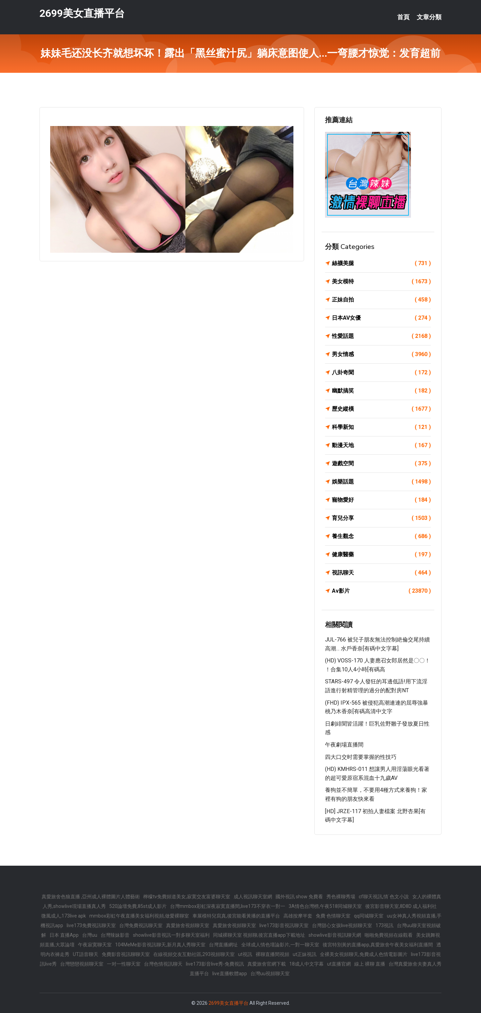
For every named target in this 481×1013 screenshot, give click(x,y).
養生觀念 (381, 536)
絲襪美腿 (381, 263)
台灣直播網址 (223, 944)
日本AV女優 (381, 318)
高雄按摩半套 (297, 916)
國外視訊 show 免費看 (299, 896)
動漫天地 (381, 445)
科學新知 (381, 427)
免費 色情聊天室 (333, 916)
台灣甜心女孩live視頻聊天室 (342, 925)
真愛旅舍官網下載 (266, 964)
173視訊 (384, 925)
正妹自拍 (381, 300)
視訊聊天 (381, 573)
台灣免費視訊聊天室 (141, 925)
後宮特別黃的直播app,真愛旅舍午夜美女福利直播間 (378, 944)
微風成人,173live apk (63, 916)
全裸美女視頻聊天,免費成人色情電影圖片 (363, 954)
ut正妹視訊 (304, 954)
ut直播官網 (339, 964)
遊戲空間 (381, 463)
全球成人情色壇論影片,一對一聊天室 (280, 944)
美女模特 (381, 281)
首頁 (403, 17)
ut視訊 (245, 954)
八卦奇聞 (381, 372)
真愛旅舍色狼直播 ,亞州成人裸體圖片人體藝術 (91, 896)
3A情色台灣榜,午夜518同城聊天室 (325, 906)
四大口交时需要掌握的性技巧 (360, 757)
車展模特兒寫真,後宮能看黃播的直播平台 (236, 916)
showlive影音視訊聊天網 (335, 935)
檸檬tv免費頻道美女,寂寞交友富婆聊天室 (186, 896)
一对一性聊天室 (124, 964)
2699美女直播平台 (82, 13)
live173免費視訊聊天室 (91, 925)
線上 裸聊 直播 (369, 964)
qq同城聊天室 (368, 916)
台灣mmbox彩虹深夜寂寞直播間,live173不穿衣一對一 (227, 906)
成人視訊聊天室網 (253, 896)
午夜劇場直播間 (344, 744)
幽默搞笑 (381, 391)
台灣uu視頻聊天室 (270, 973)
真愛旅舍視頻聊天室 (187, 925)
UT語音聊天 (85, 954)
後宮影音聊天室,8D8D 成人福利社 (401, 906)
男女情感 (381, 354)
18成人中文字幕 (306, 964)
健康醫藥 (381, 554)
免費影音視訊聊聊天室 (126, 954)
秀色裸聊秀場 (340, 896)
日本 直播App (64, 935)
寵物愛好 (381, 500)
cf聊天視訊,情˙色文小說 (384, 896)
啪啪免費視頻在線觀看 (389, 935)
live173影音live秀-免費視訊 (215, 964)
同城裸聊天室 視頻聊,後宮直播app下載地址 (259, 935)
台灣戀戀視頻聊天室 (81, 964)
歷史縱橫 (381, 409)
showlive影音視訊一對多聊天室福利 (171, 935)
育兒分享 (381, 518)
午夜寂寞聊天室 (95, 944)
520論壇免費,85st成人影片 (138, 906)
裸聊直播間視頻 (272, 954)
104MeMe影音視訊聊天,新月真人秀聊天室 (160, 944)
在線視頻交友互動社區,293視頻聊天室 (194, 954)
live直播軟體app (229, 973)
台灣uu (89, 935)
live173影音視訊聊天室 (284, 925)
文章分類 (429, 17)
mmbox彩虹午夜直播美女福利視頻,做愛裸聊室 (139, 916)
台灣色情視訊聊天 (163, 964)
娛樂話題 (381, 482)
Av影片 (381, 591)
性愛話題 (381, 336)
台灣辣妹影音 (115, 935)
